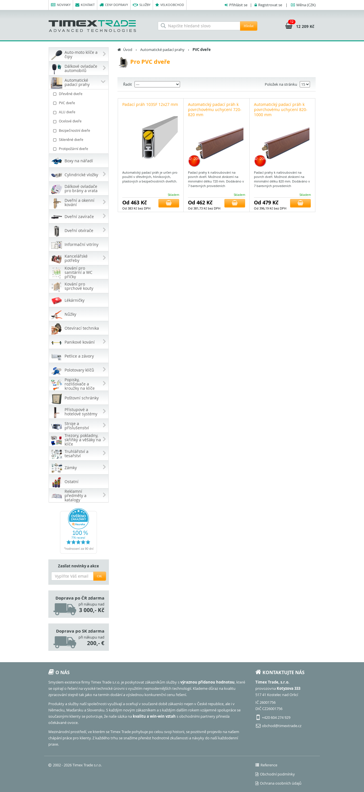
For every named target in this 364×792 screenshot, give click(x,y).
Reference (266, 765)
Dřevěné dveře (79, 93)
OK (99, 576)
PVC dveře (79, 102)
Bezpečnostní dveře (79, 130)
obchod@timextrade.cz (281, 725)
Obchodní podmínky (275, 774)
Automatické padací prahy (162, 49)
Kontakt (85, 5)
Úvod (127, 49)
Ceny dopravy (114, 5)
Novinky (61, 5)
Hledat (249, 26)
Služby (141, 5)
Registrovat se (270, 4)
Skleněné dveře (79, 139)
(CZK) (306, 4)
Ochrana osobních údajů (278, 783)
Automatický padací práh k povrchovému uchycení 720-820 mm (214, 109)
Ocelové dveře (79, 121)
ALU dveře (79, 112)
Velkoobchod (169, 5)
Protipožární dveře (79, 148)
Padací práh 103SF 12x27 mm (150, 104)
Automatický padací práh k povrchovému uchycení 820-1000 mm (280, 109)
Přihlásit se (238, 4)
